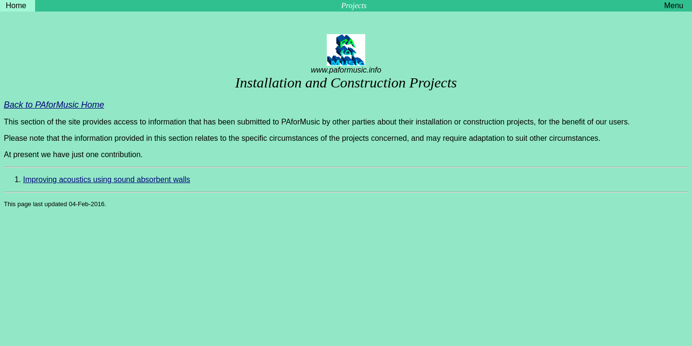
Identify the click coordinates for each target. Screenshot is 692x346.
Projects (354, 5)
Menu (673, 5)
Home (16, 5)
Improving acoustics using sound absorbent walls (106, 179)
